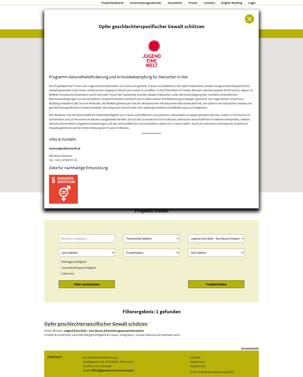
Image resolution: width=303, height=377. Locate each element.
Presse (193, 3)
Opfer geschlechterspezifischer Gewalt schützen (96, 324)
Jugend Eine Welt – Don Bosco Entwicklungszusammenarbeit (104, 330)
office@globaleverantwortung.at (112, 370)
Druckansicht (250, 348)
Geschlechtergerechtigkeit (79, 268)
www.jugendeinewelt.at (64, 148)
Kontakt (195, 357)
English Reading (231, 3)
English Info (197, 366)
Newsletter (175, 3)
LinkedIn (209, 3)
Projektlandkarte (112, 3)
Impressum (197, 361)
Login (252, 3)
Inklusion (68, 273)
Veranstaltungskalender (146, 3)
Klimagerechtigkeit (74, 262)
